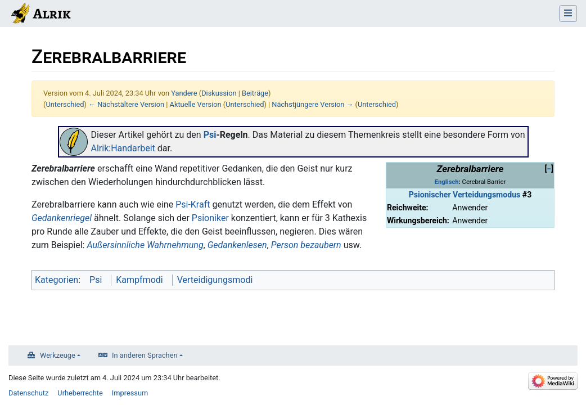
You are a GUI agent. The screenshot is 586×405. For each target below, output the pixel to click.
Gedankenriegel (61, 218)
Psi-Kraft (192, 204)
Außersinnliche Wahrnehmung (145, 245)
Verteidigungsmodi (215, 279)
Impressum (130, 393)
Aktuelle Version (196, 104)
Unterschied (65, 104)
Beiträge (255, 93)
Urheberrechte (80, 393)
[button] (548, 169)
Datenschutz (28, 393)
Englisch (447, 182)
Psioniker (210, 218)
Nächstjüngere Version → (312, 104)
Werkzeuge (57, 355)
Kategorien (56, 279)
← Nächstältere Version (126, 104)
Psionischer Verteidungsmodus (465, 194)
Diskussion (218, 93)
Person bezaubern (306, 245)
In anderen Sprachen (144, 355)
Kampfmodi (139, 279)
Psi (210, 134)
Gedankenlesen (237, 245)
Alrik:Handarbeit (123, 148)
